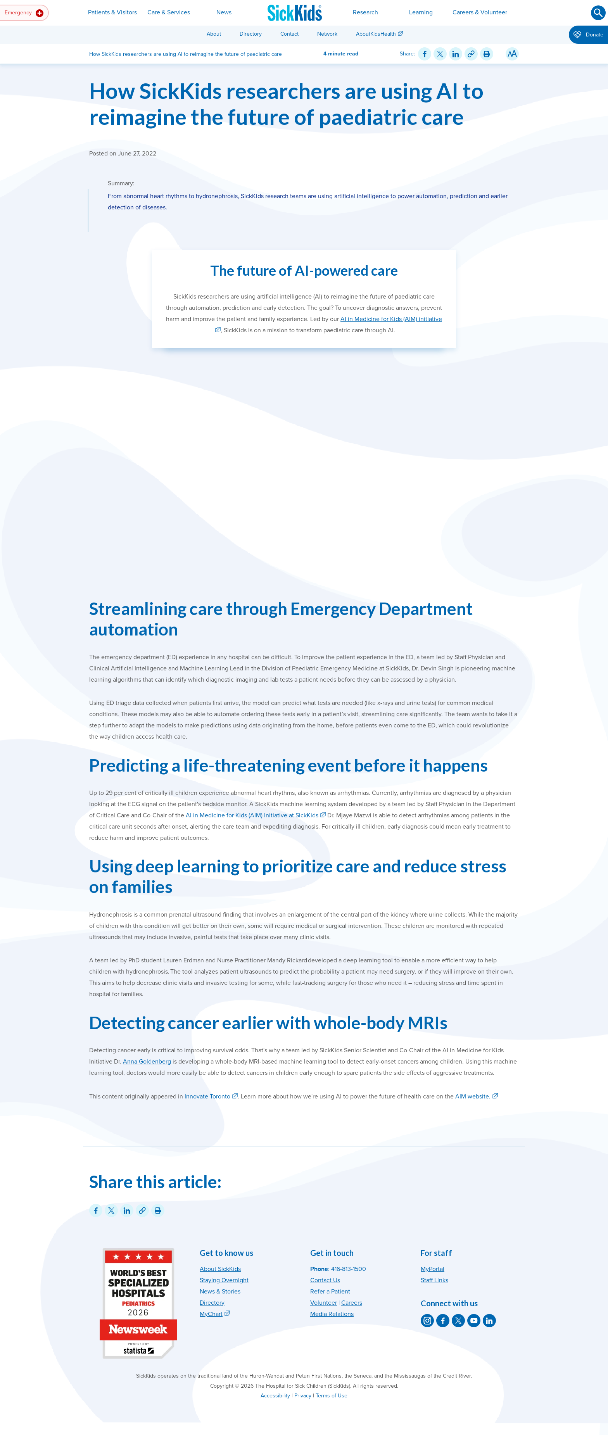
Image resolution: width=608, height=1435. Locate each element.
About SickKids (220, 1269)
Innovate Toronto (207, 1096)
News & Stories (220, 1291)
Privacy (302, 1395)
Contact (289, 34)
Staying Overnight (224, 1280)
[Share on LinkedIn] (455, 53)
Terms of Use (331, 1395)
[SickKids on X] (458, 1320)
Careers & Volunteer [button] (480, 12)
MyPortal (432, 1269)
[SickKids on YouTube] (473, 1320)
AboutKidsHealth (376, 34)
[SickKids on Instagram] (427, 1320)
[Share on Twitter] (440, 53)
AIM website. (473, 1096)
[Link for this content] (471, 53)
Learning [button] (421, 12)
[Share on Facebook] (424, 53)
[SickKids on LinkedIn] (489, 1320)
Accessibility (275, 1395)
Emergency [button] (24, 13)
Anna (131, 1061)
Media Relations (332, 1314)
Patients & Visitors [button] (112, 12)
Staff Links (434, 1280)
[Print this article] (486, 53)
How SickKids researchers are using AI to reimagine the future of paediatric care (286, 104)
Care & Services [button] (168, 12)
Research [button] (365, 12)
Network (327, 34)
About (214, 34)
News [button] (223, 12)
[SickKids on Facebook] (442, 1320)
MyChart (211, 1314)
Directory (251, 34)
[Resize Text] (512, 53)
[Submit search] (598, 12)
